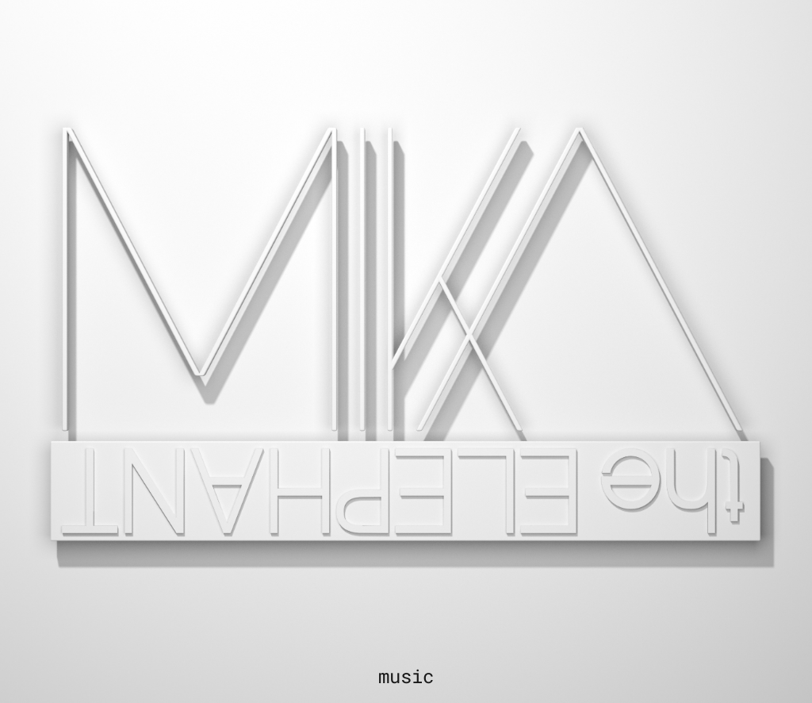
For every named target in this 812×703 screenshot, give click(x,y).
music (406, 676)
